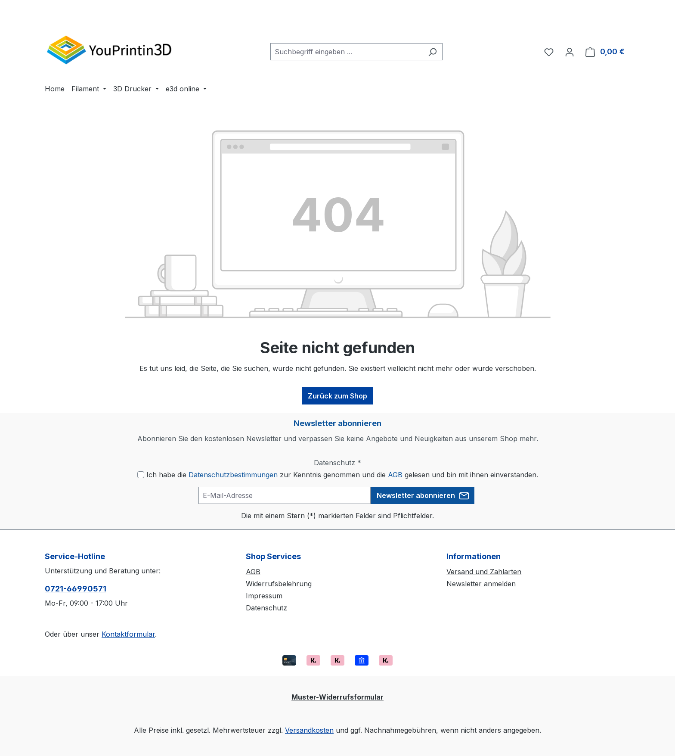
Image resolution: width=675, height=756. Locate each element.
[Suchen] (432, 51)
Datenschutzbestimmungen (233, 474)
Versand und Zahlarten (483, 571)
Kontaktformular (128, 634)
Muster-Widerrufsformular (337, 697)
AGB (395, 474)
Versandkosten (309, 730)
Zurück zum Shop (337, 396)
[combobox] (346, 51)
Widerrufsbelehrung (279, 583)
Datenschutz (266, 608)
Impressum (264, 595)
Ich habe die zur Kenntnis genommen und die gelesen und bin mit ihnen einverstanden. (342, 474)
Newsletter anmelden (481, 583)
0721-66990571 (75, 588)
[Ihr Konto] (569, 51)
